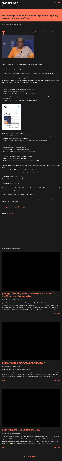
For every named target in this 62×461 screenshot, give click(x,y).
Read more (57, 313)
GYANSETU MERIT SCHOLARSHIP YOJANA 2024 (23, 363)
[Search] (55, 3)
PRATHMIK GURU (10, 3)
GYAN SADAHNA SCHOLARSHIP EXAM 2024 (21, 429)
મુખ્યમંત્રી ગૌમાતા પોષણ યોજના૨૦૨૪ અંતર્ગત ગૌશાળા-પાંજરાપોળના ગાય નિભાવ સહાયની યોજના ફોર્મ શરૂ (29, 294)
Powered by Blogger (31, 456)
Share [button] (56, 213)
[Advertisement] (31, 231)
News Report (10, 213)
